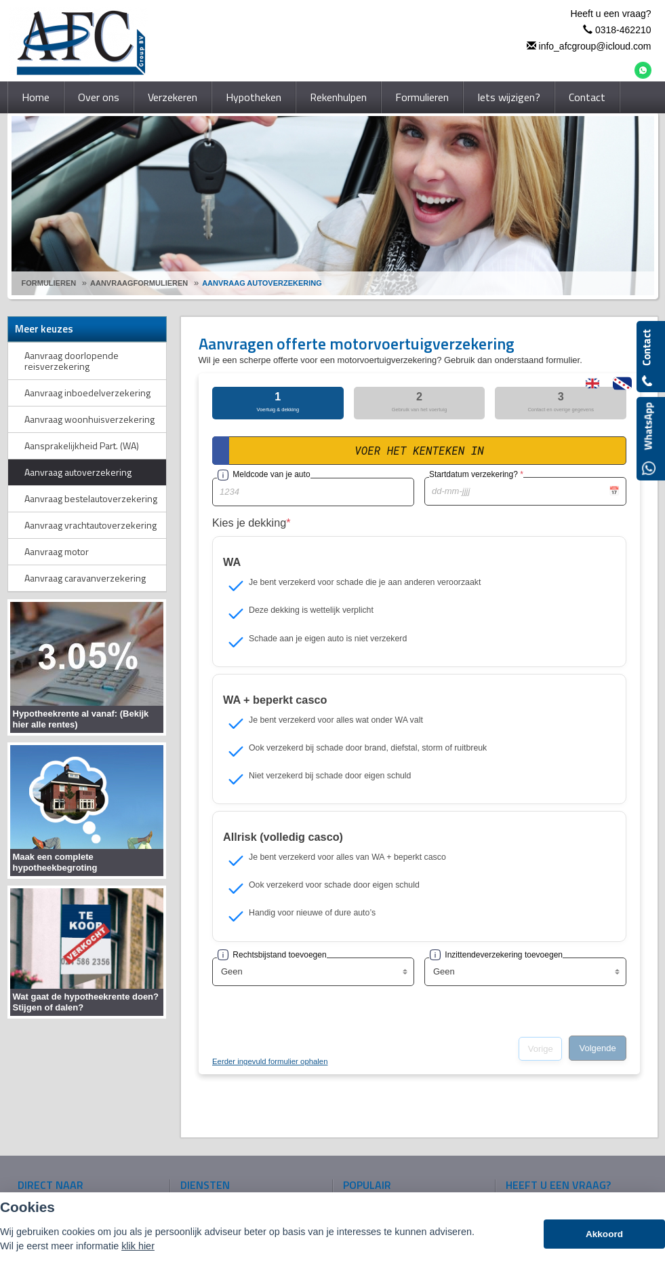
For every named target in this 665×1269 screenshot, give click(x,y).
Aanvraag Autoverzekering (262, 283)
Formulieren (49, 283)
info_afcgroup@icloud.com (595, 46)
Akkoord (604, 1234)
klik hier (138, 1245)
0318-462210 (623, 29)
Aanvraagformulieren (139, 283)
